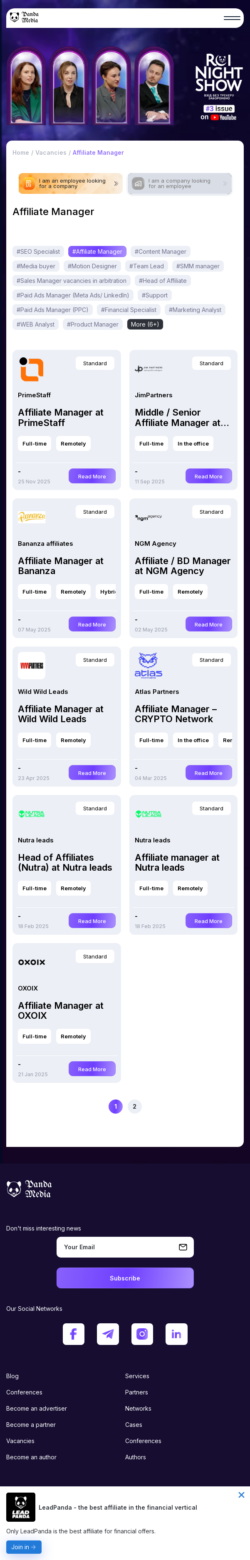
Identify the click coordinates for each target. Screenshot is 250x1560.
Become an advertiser (36, 1399)
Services (137, 1366)
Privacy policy (25, 1480)
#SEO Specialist (38, 256)
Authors (135, 1447)
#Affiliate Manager (97, 256)
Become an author (31, 1447)
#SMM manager (198, 271)
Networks (138, 1399)
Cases (133, 1415)
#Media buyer (36, 271)
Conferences (24, 1383)
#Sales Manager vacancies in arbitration (71, 286)
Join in (20, 1546)
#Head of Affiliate (163, 286)
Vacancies (20, 1431)
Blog (12, 1366)
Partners (136, 1383)
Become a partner (31, 1415)
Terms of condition (151, 1480)
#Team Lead (146, 271)
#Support (155, 300)
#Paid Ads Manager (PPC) (53, 315)
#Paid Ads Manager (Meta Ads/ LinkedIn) (73, 300)
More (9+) (183, 315)
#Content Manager (160, 256)
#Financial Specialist (128, 315)
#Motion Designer (92, 271)
